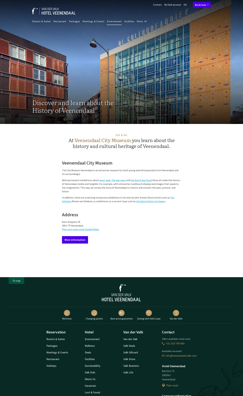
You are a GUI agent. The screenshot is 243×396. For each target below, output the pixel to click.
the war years (119, 180)
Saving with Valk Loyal (149, 315)
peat (108, 180)
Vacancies (90, 385)
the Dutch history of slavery (150, 201)
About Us (90, 379)
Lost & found (92, 392)
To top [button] (16, 280)
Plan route (170, 385)
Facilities (129, 21)
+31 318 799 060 (173, 343)
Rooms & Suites (41, 21)
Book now (202, 4)
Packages (74, 21)
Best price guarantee (121, 315)
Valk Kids (90, 372)
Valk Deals (129, 346)
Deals (88, 352)
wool (102, 180)
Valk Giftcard (130, 352)
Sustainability (92, 365)
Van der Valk (176, 315)
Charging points (94, 315)
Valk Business (131, 365)
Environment (114, 21)
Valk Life (128, 372)
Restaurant (59, 21)
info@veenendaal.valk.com (179, 355)
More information (75, 240)
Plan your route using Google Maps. (80, 229)
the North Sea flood (141, 180)
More (142, 21)
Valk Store (129, 359)
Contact (157, 4)
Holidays (51, 365)
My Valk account (172, 4)
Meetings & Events (93, 21)
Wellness (67, 315)
